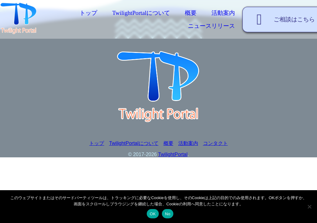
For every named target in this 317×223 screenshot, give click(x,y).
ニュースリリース (211, 26)
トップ (88, 13)
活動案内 (223, 13)
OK (153, 214)
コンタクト (215, 143)
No (167, 214)
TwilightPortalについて (141, 13)
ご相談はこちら (282, 19)
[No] (309, 206)
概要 (191, 13)
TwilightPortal (173, 154)
